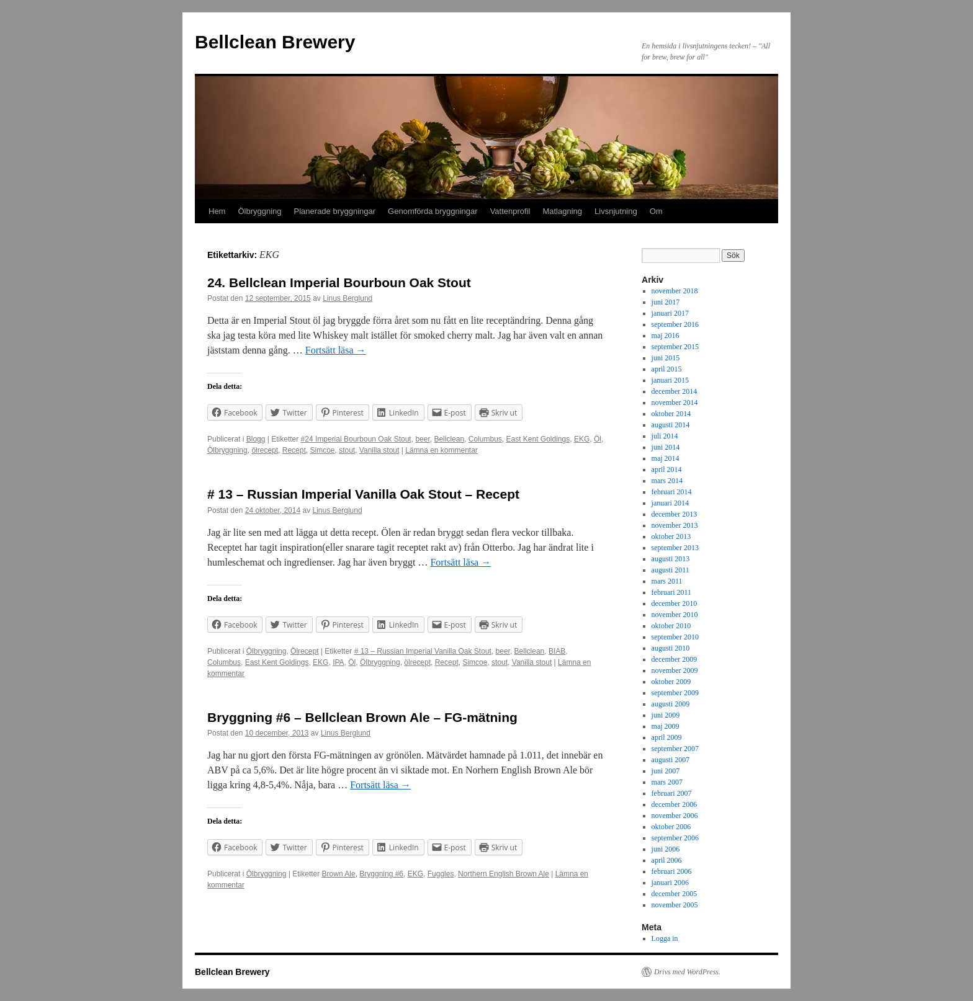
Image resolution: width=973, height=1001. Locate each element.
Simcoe (322, 450)
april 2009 (667, 737)
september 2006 (675, 838)
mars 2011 (667, 581)
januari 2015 (670, 380)
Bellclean (449, 439)
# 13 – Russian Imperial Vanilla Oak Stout (422, 651)
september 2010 (675, 637)
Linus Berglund (347, 298)
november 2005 (675, 905)
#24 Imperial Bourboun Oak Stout (356, 439)
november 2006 (675, 815)
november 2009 (675, 670)
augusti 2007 (671, 759)
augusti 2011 (670, 570)
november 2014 (675, 402)
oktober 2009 (671, 681)
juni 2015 (666, 358)
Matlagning (562, 211)
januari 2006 (670, 882)
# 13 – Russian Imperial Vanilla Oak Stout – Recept (363, 494)
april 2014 (667, 469)
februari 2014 (672, 491)
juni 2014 (666, 447)
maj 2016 (665, 335)
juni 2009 (666, 715)
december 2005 (674, 893)
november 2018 (675, 291)
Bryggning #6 (381, 874)
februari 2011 (672, 592)
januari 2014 (670, 503)
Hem (216, 211)
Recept (294, 450)
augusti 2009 (671, 704)
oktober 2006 (671, 826)
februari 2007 (672, 793)
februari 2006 (672, 871)
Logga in (665, 938)
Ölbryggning (259, 211)
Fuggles (441, 874)
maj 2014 (665, 458)
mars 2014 (667, 480)
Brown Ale (339, 874)
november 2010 (675, 614)
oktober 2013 (671, 536)
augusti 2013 (671, 558)
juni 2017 (666, 302)
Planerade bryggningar (335, 211)
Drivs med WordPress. (687, 972)
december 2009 (674, 659)
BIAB (557, 651)
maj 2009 (665, 726)
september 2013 (675, 547)
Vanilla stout (379, 450)
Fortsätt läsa (335, 350)
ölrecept (264, 450)
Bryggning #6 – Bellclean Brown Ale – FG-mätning (362, 717)
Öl (597, 439)
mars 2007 (667, 782)
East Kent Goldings (538, 439)
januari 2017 (670, 313)
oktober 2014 (671, 413)
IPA (338, 662)
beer (422, 439)
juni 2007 (666, 771)
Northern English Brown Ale (503, 874)
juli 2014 (665, 436)
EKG (582, 439)
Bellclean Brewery (275, 42)
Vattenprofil (510, 211)
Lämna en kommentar (441, 450)
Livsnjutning (615, 211)
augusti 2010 (671, 648)
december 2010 (674, 603)
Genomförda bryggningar (433, 211)
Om (656, 211)
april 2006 (667, 860)
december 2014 (674, 391)
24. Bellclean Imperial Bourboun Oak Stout (339, 282)
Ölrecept (304, 651)
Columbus (485, 439)
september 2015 (675, 346)
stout (347, 450)
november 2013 (675, 525)
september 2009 (675, 692)
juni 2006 (666, 849)
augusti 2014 (671, 424)
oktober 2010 (671, 625)
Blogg (256, 439)
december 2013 (674, 514)
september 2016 (675, 324)
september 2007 (675, 748)
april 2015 (667, 369)
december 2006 (674, 804)
